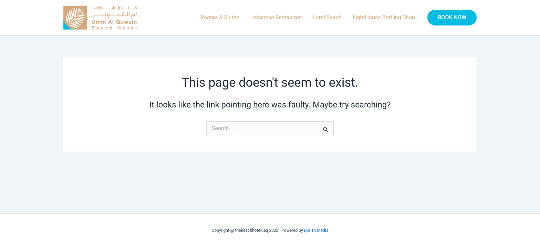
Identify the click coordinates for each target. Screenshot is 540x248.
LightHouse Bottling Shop (384, 17)
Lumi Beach (327, 17)
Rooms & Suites (219, 17)
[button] (452, 17)
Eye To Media (316, 230)
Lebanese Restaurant (276, 17)
